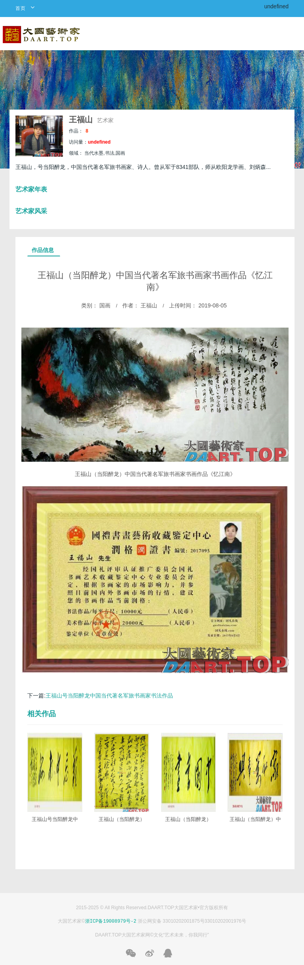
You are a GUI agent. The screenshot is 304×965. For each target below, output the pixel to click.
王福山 (82, 119)
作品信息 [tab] (43, 250)
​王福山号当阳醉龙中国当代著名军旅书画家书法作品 (109, 695)
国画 (104, 305)
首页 (20, 8)
